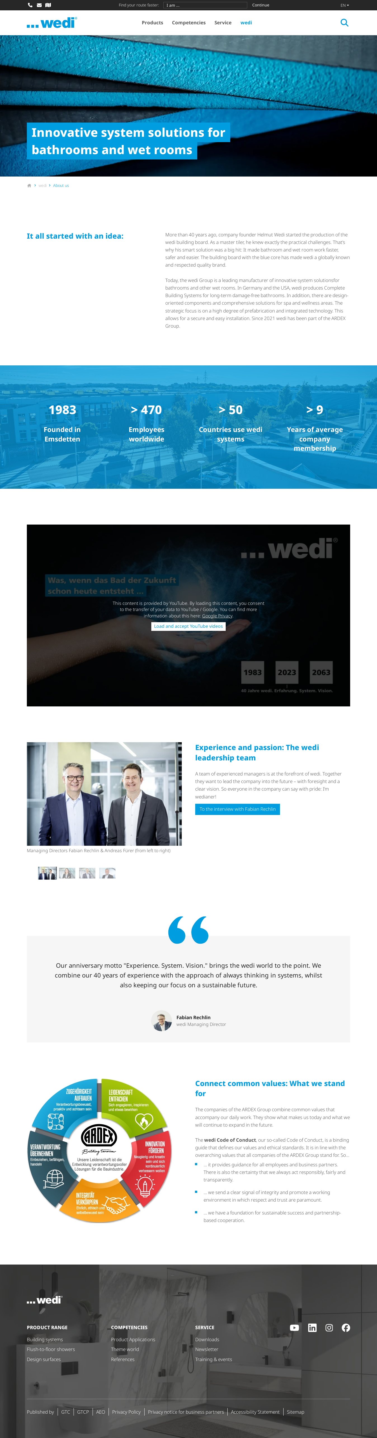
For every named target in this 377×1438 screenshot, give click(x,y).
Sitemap (295, 1412)
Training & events (213, 1359)
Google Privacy (217, 616)
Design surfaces (44, 1359)
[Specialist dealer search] (48, 5)
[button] (47, 873)
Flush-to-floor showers (51, 1349)
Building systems (45, 1339)
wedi (246, 22)
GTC (65, 1412)
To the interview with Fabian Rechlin (238, 809)
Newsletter (206, 1349)
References (123, 1359)
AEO (100, 1412)
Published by (40, 1412)
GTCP (83, 1412)
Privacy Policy (126, 1412)
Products (152, 22)
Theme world (125, 1349)
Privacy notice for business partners (186, 1412)
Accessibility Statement (255, 1412)
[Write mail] (39, 5)
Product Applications (133, 1339)
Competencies (189, 22)
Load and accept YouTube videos (188, 626)
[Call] (30, 5)
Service (223, 22)
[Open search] (344, 22)
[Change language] (345, 5)
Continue (260, 5)
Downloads (207, 1339)
